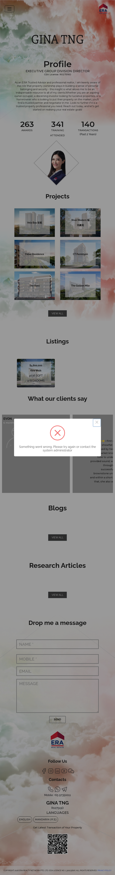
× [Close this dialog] (97, 423)
